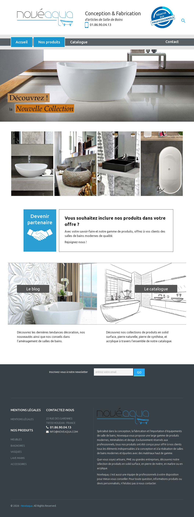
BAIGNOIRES (18, 445)
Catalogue (79, 42)
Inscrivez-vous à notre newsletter (68, 372)
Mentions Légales (22, 419)
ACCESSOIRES (18, 464)
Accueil (22, 42)
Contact (172, 42)
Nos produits (49, 42)
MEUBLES (16, 439)
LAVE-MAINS (18, 458)
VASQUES (16, 451)
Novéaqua (27, 505)
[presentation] (97, 387)
